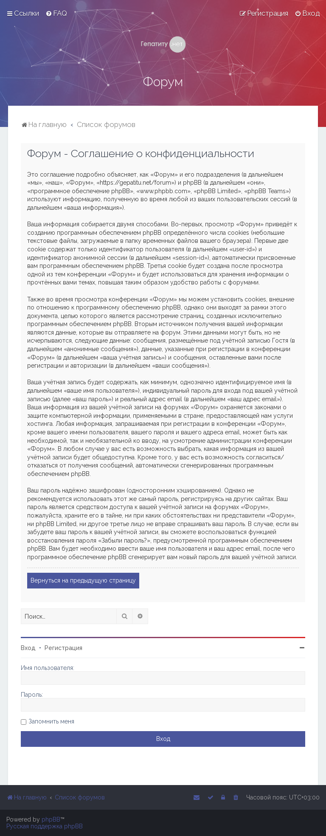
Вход (28, 648)
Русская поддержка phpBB (44, 826)
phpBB (51, 819)
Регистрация (63, 648)
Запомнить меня (51, 721)
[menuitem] (56, 13)
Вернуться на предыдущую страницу (83, 580)
